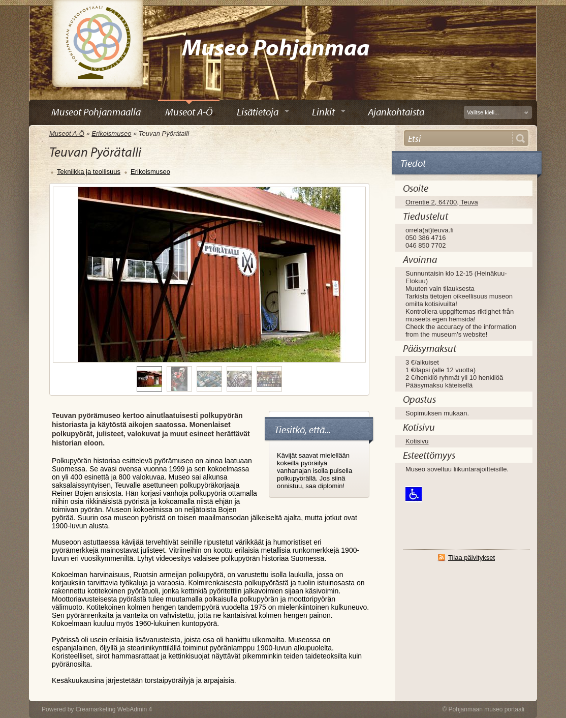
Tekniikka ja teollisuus (88, 171)
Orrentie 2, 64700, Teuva (441, 202)
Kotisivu (417, 441)
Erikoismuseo (111, 133)
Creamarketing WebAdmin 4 (114, 709)
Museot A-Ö (66, 133)
